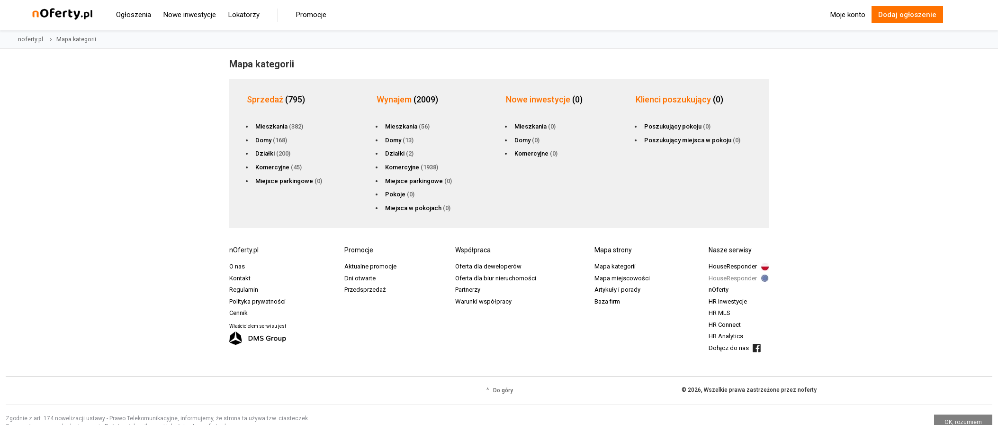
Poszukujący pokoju (677, 126)
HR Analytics (726, 336)
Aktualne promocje (370, 266)
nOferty (718, 289)
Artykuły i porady (617, 289)
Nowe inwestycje (189, 14)
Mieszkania (279, 126)
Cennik (238, 312)
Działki (272, 153)
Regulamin (243, 289)
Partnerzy (467, 289)
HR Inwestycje (728, 301)
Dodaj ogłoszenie (907, 14)
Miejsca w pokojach (417, 208)
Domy (271, 140)
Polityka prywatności (257, 301)
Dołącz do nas (729, 347)
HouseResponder (733, 266)
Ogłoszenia (133, 14)
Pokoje (399, 194)
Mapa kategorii (615, 266)
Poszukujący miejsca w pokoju (692, 140)
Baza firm (607, 301)
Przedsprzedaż (365, 289)
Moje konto (847, 14)
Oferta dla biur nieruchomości (495, 278)
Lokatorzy (244, 14)
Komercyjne (278, 167)
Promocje (311, 14)
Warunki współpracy (483, 301)
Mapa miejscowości (622, 278)
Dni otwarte (360, 278)
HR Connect (725, 324)
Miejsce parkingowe (288, 181)
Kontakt (240, 278)
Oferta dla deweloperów (488, 266)
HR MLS (719, 312)
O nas (237, 266)
